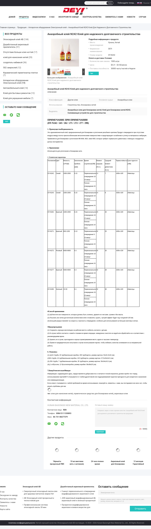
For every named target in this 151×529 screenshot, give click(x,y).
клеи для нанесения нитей (62, 394)
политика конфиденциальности (21, 523)
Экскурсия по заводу (68, 17)
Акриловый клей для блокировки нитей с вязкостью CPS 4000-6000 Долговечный (118, 462)
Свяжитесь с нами (114, 17)
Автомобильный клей (13, 88)
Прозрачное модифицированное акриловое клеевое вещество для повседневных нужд (76, 506)
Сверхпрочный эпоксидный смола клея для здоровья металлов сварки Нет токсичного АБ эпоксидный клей (40, 493)
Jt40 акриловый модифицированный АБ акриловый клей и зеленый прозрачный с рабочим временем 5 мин (79, 499)
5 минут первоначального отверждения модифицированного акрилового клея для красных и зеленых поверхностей (78, 493)
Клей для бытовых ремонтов (16, 93)
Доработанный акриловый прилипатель (77, 487)
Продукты (24, 17)
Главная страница (7, 27)
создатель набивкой (12, 62)
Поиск (110, 3)
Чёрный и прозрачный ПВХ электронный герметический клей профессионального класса (57, 462)
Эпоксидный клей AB (13, 39)
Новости (131, 17)
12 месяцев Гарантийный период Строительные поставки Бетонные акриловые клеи (138, 462)
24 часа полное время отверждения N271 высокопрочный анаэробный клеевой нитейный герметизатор (97, 462)
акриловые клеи (121, 394)
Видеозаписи (39, 17)
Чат (91, 73)
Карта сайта (5, 509)
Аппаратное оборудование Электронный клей (47, 27)
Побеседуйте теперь (126, 3)
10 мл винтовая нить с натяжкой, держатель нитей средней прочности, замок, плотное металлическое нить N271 (77, 462)
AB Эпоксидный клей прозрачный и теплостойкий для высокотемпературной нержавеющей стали (40, 499)
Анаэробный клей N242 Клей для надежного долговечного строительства (65, 80)
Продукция (21, 27)
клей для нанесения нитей (15, 57)
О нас (52, 17)
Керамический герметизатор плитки (20, 73)
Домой (12, 17)
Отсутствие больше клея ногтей (18, 52)
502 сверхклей (10, 67)
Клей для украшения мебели (16, 98)
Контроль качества (92, 17)
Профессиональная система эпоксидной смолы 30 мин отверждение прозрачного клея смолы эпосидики (40, 506)
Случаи (142, 17)
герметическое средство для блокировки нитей (93, 394)
